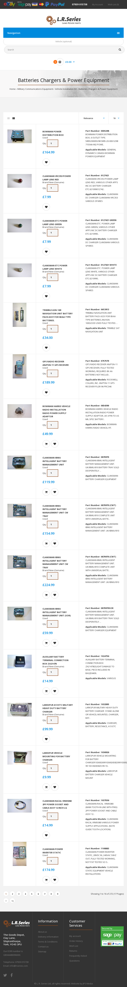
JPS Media (88, 983)
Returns (73, 950)
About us (42, 931)
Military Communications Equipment (35, 88)
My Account (97, 4)
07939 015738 (79, 4)
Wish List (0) (113, 4)
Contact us (43, 946)
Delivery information (48, 936)
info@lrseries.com (19, 965)
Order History (76, 940)
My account (75, 936)
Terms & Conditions (48, 941)
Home (13, 88)
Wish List (73, 945)
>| (12, 901)
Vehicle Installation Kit (66, 88)
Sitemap (42, 951)
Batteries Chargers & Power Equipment (98, 88)
